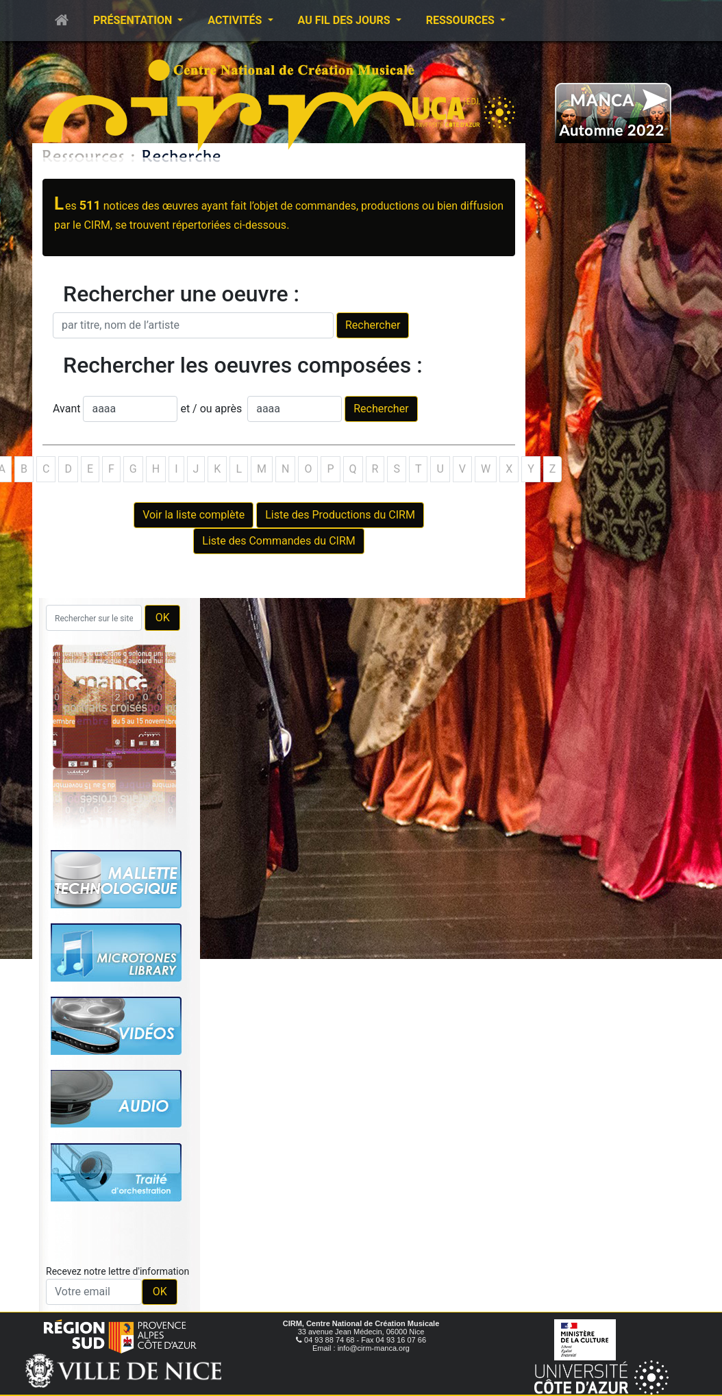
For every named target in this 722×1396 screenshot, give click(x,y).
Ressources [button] (461, 20)
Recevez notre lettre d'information (117, 1271)
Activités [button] (236, 20)
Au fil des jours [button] (345, 20)
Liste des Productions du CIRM (340, 514)
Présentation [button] (134, 20)
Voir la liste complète (193, 514)
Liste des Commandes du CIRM (278, 540)
